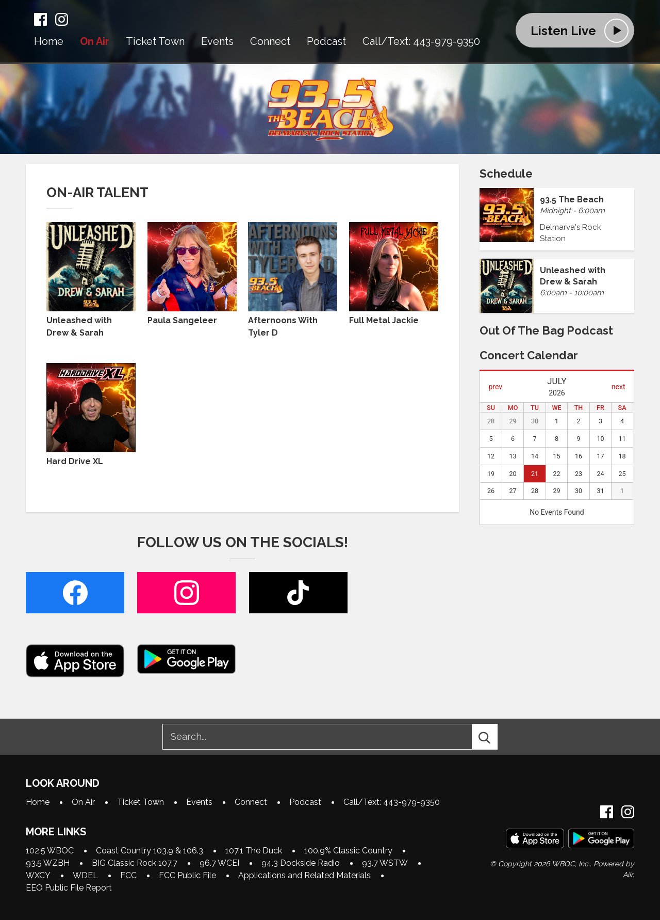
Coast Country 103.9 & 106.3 (149, 850)
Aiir (628, 874)
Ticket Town (155, 42)
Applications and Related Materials (304, 875)
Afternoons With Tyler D (292, 280)
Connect (270, 42)
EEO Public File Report (69, 888)
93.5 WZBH (48, 863)
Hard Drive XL (91, 414)
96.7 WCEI (219, 863)
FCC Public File (187, 875)
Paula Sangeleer (192, 273)
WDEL (85, 875)
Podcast (326, 42)
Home (48, 42)
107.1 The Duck (253, 850)
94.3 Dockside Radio (300, 863)
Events (217, 42)
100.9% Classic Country (348, 850)
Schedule (506, 173)
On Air (94, 42)
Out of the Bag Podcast (546, 330)
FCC (128, 875)
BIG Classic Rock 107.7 (134, 863)
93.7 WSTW (385, 863)
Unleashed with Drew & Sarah (91, 280)
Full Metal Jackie (393, 273)
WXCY (38, 875)
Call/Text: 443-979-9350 (421, 42)
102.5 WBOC (50, 850)
